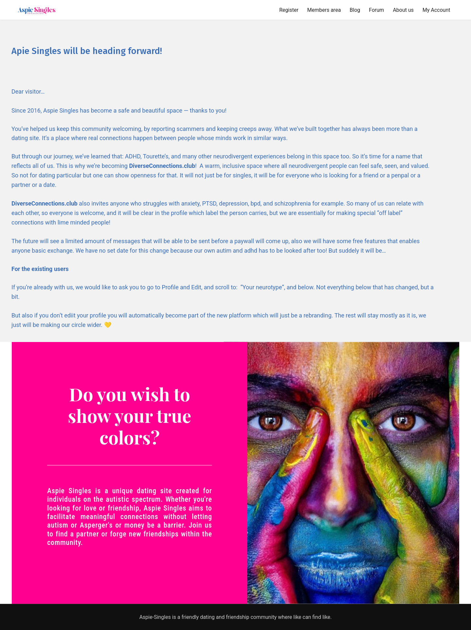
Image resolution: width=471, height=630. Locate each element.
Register (289, 10)
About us (403, 10)
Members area (324, 10)
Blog (355, 10)
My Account (436, 10)
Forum (376, 10)
